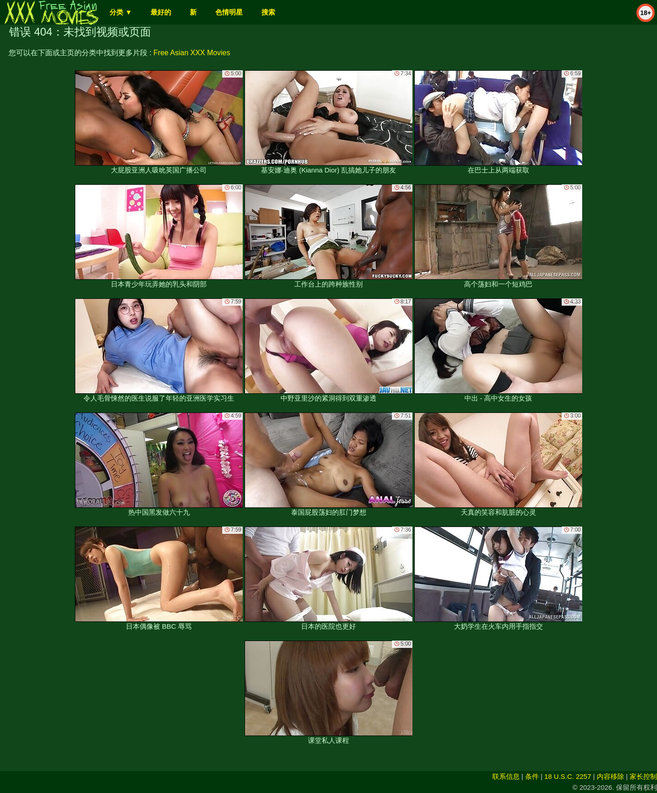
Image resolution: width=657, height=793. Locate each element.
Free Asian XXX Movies (191, 53)
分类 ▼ (121, 12)
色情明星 (229, 12)
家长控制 (643, 776)
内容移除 (610, 776)
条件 (532, 776)
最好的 (161, 12)
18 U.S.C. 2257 (567, 776)
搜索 (268, 12)
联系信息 (506, 776)
